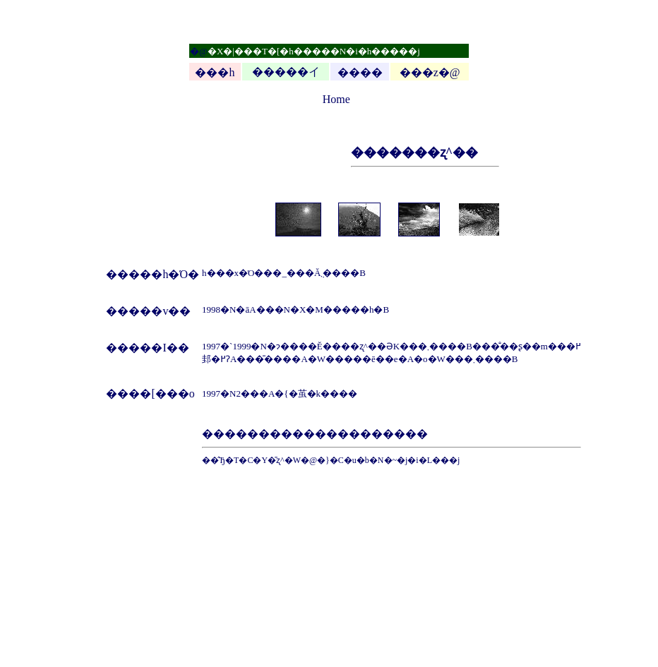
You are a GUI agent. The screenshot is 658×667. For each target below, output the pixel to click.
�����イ (286, 72)
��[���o (161, 393)
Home (336, 99)
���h (214, 72)
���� (360, 72)
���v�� (159, 311)
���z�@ (430, 72)
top (315, 99)
